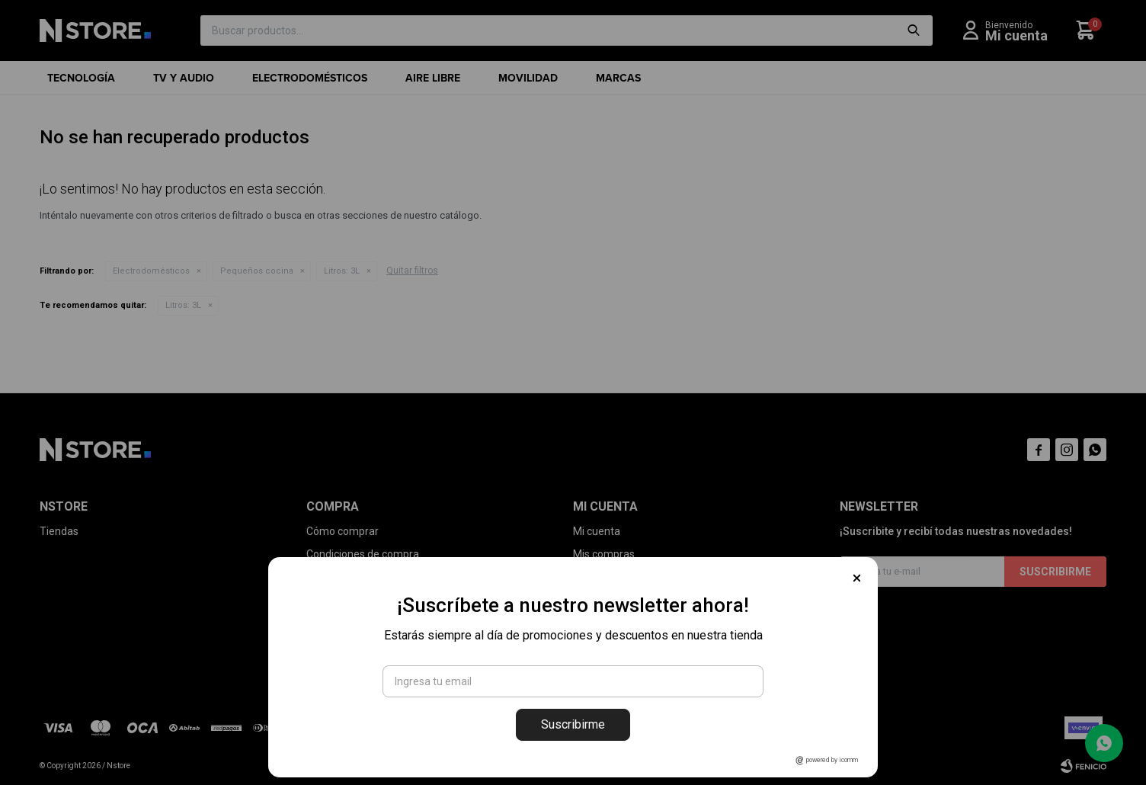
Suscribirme (573, 724)
